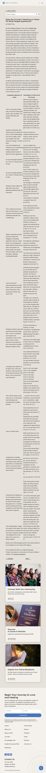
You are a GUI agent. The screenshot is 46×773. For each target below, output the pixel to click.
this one (30, 550)
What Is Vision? (16, 28)
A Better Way (32, 28)
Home (7, 726)
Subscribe (24, 715)
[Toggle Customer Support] (41, 768)
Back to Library (12, 10)
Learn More (13, 642)
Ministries (8, 747)
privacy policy (17, 770)
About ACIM (9, 733)
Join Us (12, 602)
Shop (25, 736)
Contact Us (27, 744)
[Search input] (21, 14)
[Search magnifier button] (39, 14)
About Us (8, 729)
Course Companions (19, 554)
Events (26, 729)
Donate (26, 740)
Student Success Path (12, 744)
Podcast (26, 733)
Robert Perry (11, 24)
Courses (7, 736)
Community (28, 726)
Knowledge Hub (10, 740)
